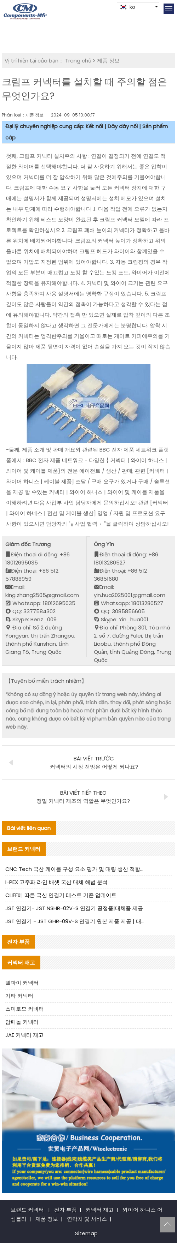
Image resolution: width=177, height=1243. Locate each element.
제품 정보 (108, 60)
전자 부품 (65, 1209)
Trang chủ (78, 60)
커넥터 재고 (100, 1209)
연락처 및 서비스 (87, 1219)
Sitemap (86, 1233)
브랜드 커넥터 (27, 1209)
